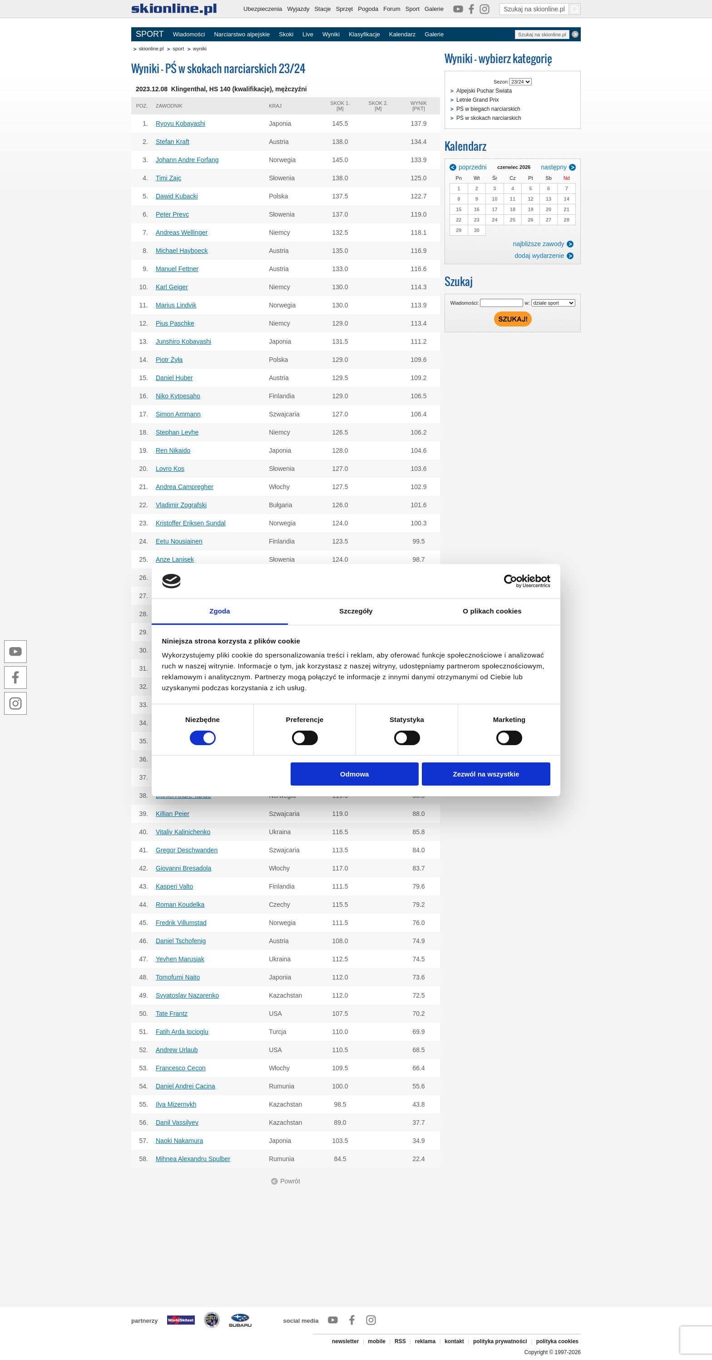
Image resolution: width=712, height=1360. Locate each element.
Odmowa (354, 774)
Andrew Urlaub (177, 1049)
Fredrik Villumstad (181, 922)
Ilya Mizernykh (176, 1104)
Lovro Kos (170, 468)
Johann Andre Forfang (187, 159)
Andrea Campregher (184, 486)
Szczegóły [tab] (355, 611)
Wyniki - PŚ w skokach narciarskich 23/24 (218, 68)
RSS (400, 1341)
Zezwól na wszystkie (486, 774)
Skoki (286, 34)
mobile (377, 1341)
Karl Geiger (172, 287)
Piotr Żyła (169, 359)
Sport (412, 8)
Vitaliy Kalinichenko (183, 832)
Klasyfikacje (364, 34)
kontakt (454, 1341)
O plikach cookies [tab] (492, 611)
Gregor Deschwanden (187, 850)
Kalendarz (402, 34)
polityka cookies (557, 1341)
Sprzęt (344, 8)
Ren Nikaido (173, 450)
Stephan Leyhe (177, 432)
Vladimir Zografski (181, 505)
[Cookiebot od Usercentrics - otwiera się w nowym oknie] (510, 581)
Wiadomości (189, 34)
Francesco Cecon (181, 1068)
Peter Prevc (172, 214)
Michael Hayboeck (182, 250)
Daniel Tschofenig (181, 941)
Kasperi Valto (174, 886)
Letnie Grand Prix (477, 100)
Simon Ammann (178, 414)
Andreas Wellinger (182, 232)
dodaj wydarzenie (539, 255)
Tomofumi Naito (178, 977)
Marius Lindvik (176, 305)
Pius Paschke (175, 323)
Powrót (290, 1181)
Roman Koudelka (180, 904)
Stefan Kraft (172, 141)
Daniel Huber (174, 377)
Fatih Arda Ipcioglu (182, 1031)
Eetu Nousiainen (179, 541)
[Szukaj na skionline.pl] (575, 9)
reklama (425, 1341)
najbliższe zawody (538, 243)
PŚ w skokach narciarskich (488, 118)
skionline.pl (151, 48)
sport (178, 48)
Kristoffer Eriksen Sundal (191, 523)
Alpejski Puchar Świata (484, 91)
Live (307, 34)
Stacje (322, 8)
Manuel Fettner (177, 268)
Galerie (434, 8)
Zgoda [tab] (219, 611)
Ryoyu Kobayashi (180, 123)
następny (554, 167)
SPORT (150, 34)
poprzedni (473, 167)
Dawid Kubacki (177, 196)
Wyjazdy (298, 8)
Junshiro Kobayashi (183, 341)
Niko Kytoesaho (178, 396)
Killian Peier (172, 813)
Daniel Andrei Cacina (185, 1086)
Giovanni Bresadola (183, 868)
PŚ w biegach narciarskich (488, 109)
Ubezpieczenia (262, 8)
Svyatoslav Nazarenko (187, 995)
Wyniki (331, 34)
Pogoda (368, 8)
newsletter (345, 1341)
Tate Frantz (172, 1013)
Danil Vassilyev (177, 1122)
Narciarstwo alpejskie (242, 34)
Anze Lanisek (175, 559)
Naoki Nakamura (179, 1140)
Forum (391, 8)
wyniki (200, 48)
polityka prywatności (500, 1341)
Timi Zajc (168, 178)
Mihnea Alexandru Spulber (193, 1158)
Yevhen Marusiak (180, 959)
